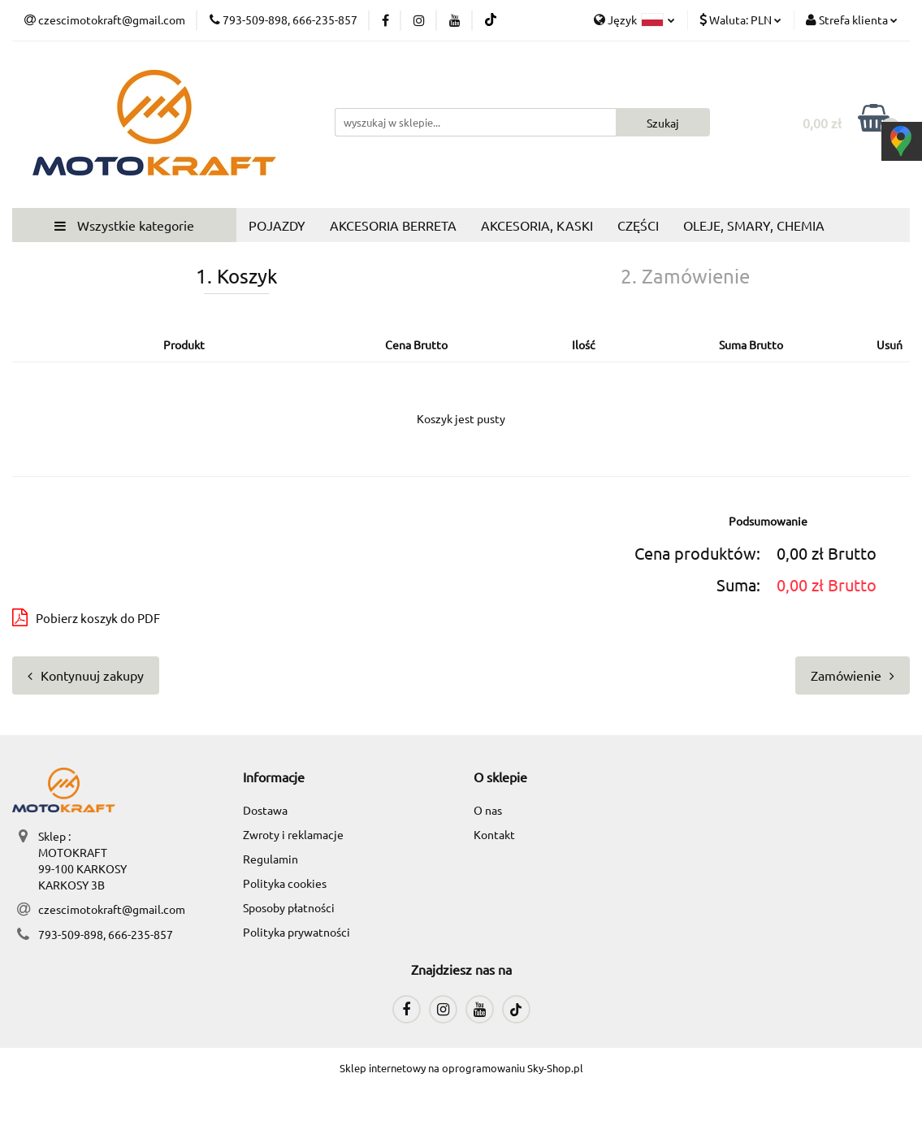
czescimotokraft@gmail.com (111, 909)
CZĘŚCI (638, 225)
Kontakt (494, 834)
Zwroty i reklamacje (293, 834)
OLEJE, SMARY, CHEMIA (754, 225)
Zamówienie (852, 675)
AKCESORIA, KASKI (537, 225)
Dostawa (265, 810)
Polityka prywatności (296, 931)
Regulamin (270, 858)
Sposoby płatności (289, 907)
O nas (488, 810)
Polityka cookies (285, 883)
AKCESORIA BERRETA (393, 225)
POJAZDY (277, 225)
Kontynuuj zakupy (86, 675)
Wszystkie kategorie (124, 225)
